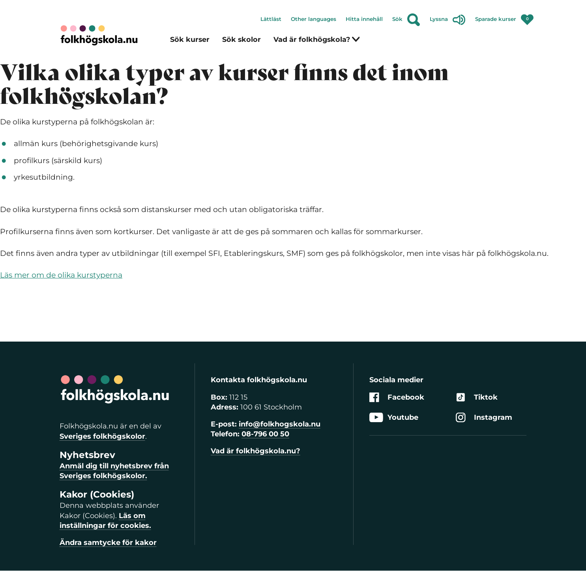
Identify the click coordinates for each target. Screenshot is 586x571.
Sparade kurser (504, 17)
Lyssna (448, 19)
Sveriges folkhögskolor (102, 436)
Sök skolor (241, 39)
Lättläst (270, 19)
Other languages (313, 19)
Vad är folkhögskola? (316, 39)
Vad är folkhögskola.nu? (255, 451)
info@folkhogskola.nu (279, 424)
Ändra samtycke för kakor (108, 542)
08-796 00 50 (265, 434)
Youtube (393, 418)
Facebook (396, 397)
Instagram (484, 418)
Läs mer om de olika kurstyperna (61, 275)
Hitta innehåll (364, 19)
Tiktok (477, 397)
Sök (406, 19)
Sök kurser (190, 39)
